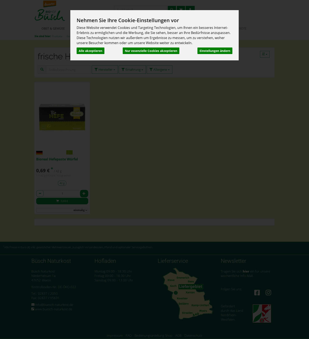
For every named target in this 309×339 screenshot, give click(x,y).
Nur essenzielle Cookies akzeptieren (151, 51)
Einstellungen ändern (215, 51)
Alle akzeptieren (90, 51)
